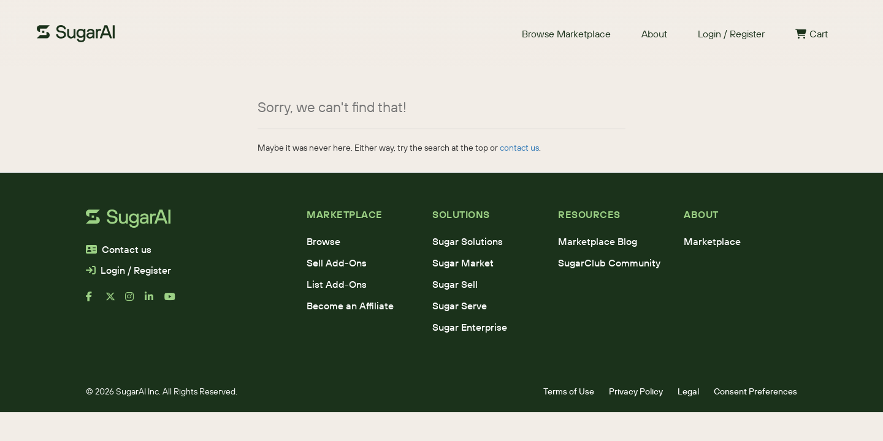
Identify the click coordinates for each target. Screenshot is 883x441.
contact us (519, 147)
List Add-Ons (337, 284)
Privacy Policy (636, 391)
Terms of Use (568, 391)
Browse (323, 241)
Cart (811, 34)
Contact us (118, 249)
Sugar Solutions (467, 241)
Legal (688, 391)
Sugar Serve (459, 306)
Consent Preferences (755, 391)
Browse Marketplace (566, 34)
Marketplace (712, 241)
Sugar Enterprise (469, 327)
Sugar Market (463, 263)
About (654, 34)
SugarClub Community (609, 263)
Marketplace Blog (597, 241)
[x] (115, 301)
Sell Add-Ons (337, 263)
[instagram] (135, 301)
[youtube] (174, 301)
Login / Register (731, 34)
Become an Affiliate (350, 306)
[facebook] (95, 301)
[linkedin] (154, 301)
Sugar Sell (455, 284)
